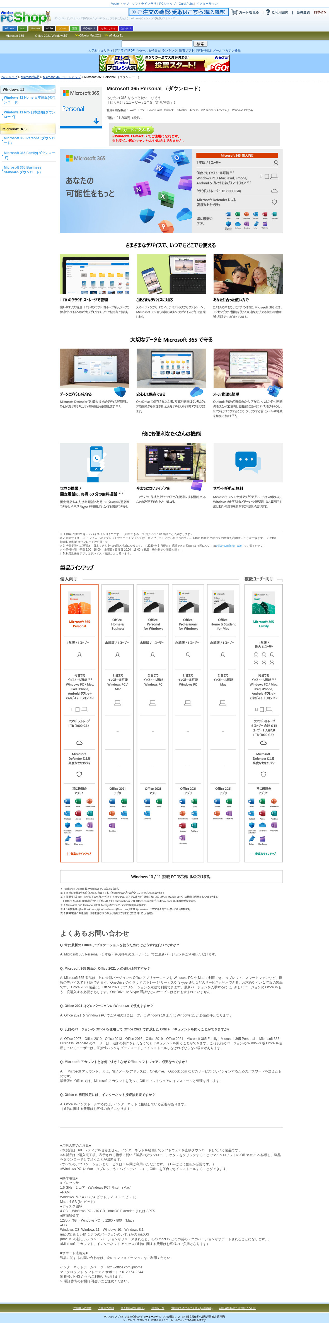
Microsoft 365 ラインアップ (62, 77)
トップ (120, 3)
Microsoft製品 (30, 77)
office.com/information (229, 545)
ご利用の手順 (106, 1308)
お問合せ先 (157, 1308)
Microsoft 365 (15, 35)
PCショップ (9, 77)
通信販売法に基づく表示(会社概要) (191, 1308)
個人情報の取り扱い (133, 1308)
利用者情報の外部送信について (237, 1308)
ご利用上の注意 (82, 1308)
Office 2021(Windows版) (51, 35)
